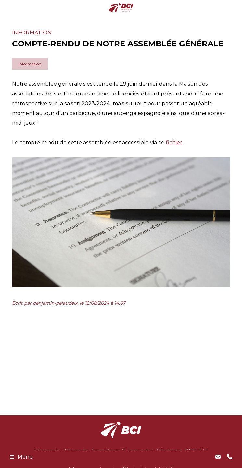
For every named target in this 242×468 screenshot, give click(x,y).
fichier (174, 142)
